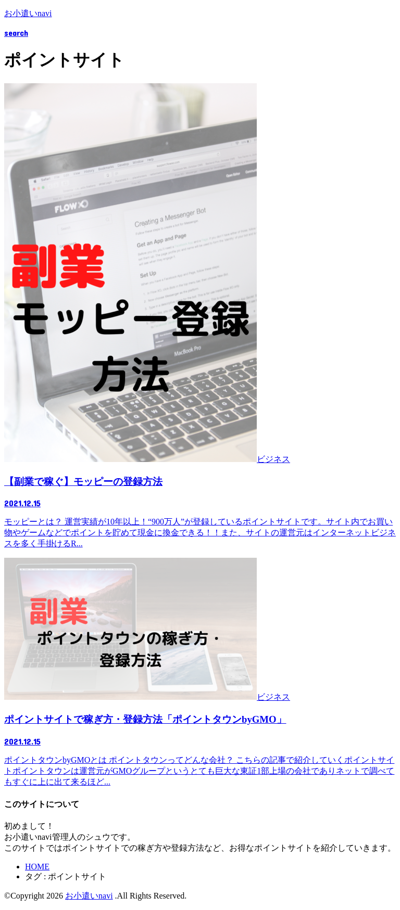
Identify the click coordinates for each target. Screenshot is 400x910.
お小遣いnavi (28, 13)
